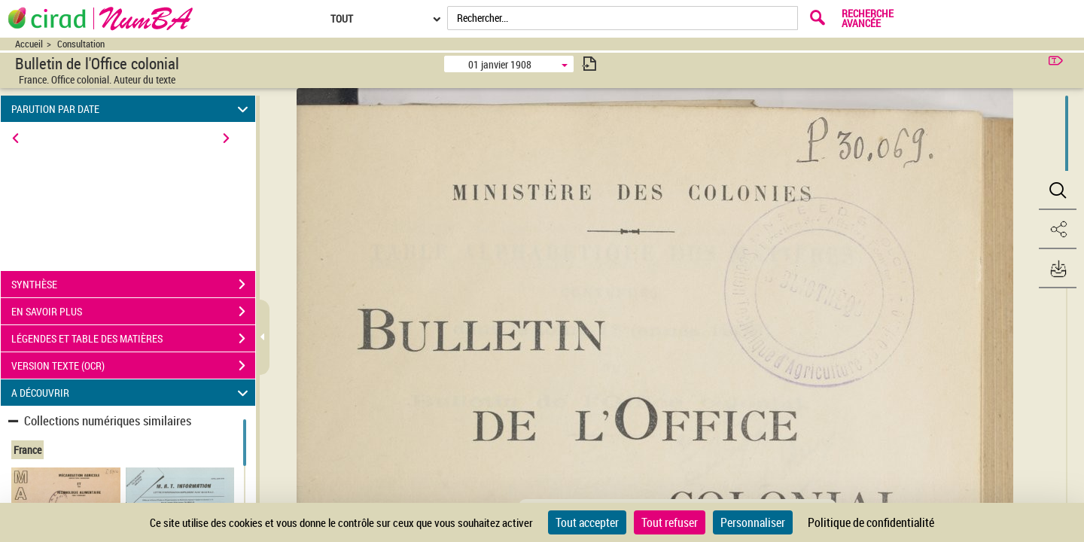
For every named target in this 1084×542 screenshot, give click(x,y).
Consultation (81, 44)
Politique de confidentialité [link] (871, 522)
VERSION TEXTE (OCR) (133, 365)
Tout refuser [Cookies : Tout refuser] (669, 522)
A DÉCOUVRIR (132, 392)
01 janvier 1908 (499, 64)
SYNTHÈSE (133, 284)
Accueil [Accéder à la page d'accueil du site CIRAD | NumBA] (29, 44)
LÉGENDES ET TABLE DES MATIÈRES (133, 338)
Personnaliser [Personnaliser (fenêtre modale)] (752, 522)
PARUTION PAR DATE (132, 109)
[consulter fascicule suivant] (589, 63)
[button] (1057, 190)
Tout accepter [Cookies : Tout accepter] (587, 522)
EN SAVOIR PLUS (133, 311)
